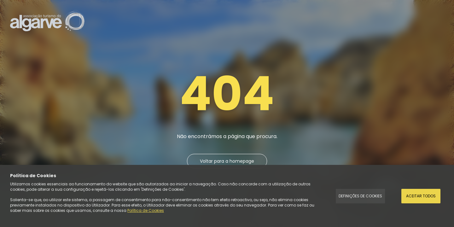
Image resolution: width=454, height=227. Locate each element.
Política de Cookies (145, 210)
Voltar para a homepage (227, 161)
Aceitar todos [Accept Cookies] (421, 196)
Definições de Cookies (360, 196)
